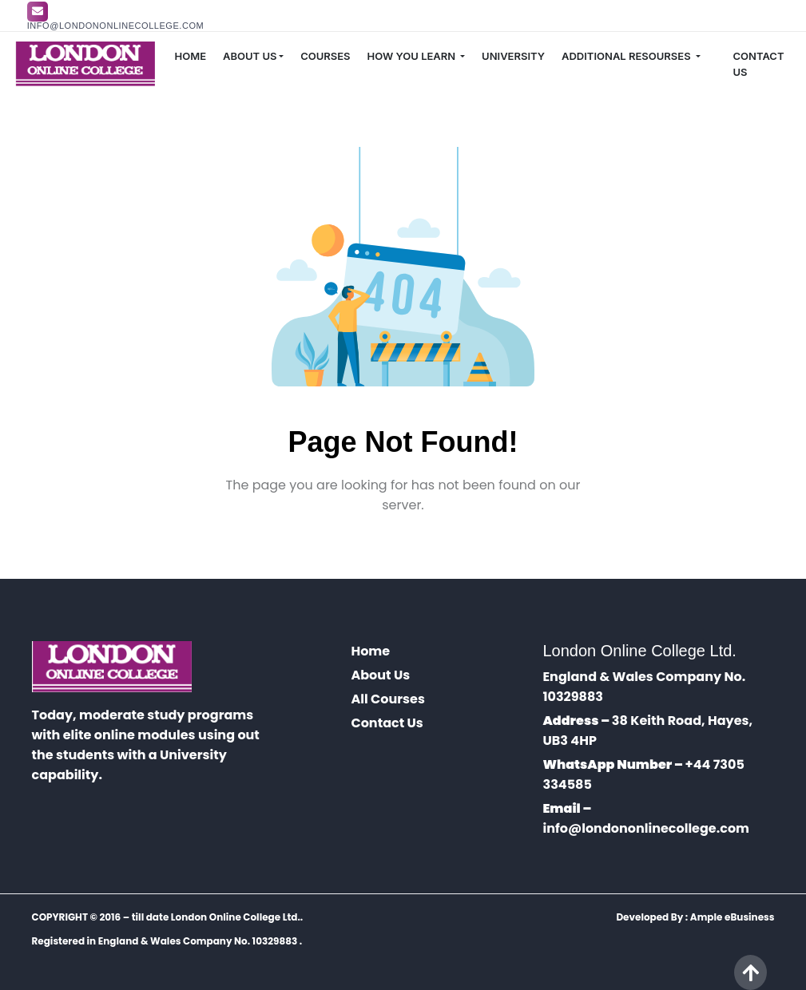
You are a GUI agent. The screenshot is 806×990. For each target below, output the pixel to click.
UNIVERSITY (513, 56)
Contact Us (387, 723)
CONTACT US (758, 64)
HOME (190, 56)
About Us (380, 675)
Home (370, 651)
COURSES (325, 56)
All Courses (387, 699)
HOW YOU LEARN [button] (413, 56)
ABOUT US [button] (249, 56)
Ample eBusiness (732, 917)
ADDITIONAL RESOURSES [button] (627, 56)
